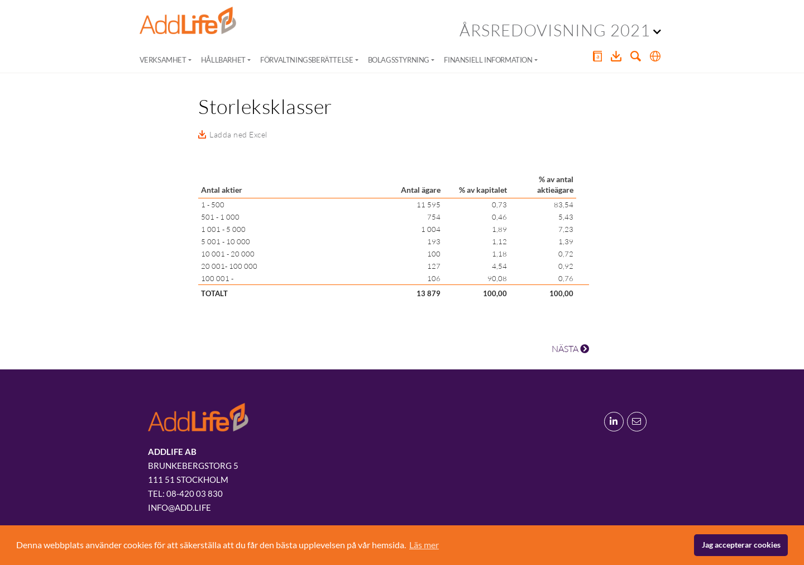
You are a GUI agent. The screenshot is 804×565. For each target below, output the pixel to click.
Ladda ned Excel (238, 134)
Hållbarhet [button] (223, 59)
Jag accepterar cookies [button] (741, 544)
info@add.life (179, 507)
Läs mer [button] (424, 544)
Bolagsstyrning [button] (398, 59)
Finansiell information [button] (488, 59)
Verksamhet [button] (163, 59)
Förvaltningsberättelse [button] (306, 59)
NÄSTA (570, 348)
